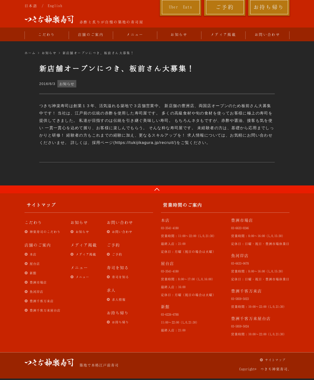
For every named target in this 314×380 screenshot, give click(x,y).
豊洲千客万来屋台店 (45, 310)
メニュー (135, 34)
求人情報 (119, 299)
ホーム (30, 53)
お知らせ (179, 34)
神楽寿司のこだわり (45, 231)
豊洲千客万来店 (42, 301)
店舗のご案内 (91, 34)
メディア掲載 (223, 34)
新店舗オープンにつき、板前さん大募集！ (98, 53)
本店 (33, 254)
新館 (33, 273)
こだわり (46, 34)
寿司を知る (120, 277)
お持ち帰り (269, 7)
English (55, 6)
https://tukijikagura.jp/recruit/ (145, 143)
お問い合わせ (267, 34)
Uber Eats (180, 7)
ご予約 (224, 7)
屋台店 (35, 263)
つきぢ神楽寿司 (49, 19)
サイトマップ (275, 360)
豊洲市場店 (38, 282)
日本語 (31, 6)
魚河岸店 (36, 291)
